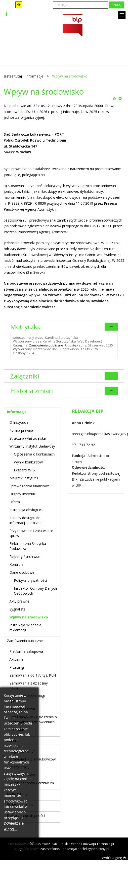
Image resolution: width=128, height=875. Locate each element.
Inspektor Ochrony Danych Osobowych (35, 591)
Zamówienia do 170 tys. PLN (32, 675)
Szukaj (116, 5)
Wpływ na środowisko (28, 617)
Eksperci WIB (24, 470)
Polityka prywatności (30, 580)
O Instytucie (19, 422)
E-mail (120, 98)
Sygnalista (17, 609)
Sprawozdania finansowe (29, 486)
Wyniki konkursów (28, 462)
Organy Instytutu (22, 494)
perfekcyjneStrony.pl (93, 848)
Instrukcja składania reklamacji (25, 627)
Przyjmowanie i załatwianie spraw (31, 533)
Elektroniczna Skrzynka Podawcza (27, 546)
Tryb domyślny (7, 5)
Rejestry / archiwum (25, 556)
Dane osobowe (21, 572)
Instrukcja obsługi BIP (26, 509)
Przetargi (16, 667)
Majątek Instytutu (23, 478)
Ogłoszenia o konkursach (34, 454)
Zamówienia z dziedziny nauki (28, 685)
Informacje (17, 411)
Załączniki (24, 376)
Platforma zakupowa (26, 651)
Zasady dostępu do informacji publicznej (26, 520)
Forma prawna (21, 430)
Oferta (14, 501)
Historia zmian (31, 390)
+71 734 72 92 (83, 444)
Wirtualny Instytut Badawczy (32, 446)
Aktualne (16, 659)
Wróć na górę (114, 857)
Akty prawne (19, 601)
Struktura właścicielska (27, 438)
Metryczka (25, 326)
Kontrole (16, 564)
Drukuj (114, 98)
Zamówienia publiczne (46, 345)
